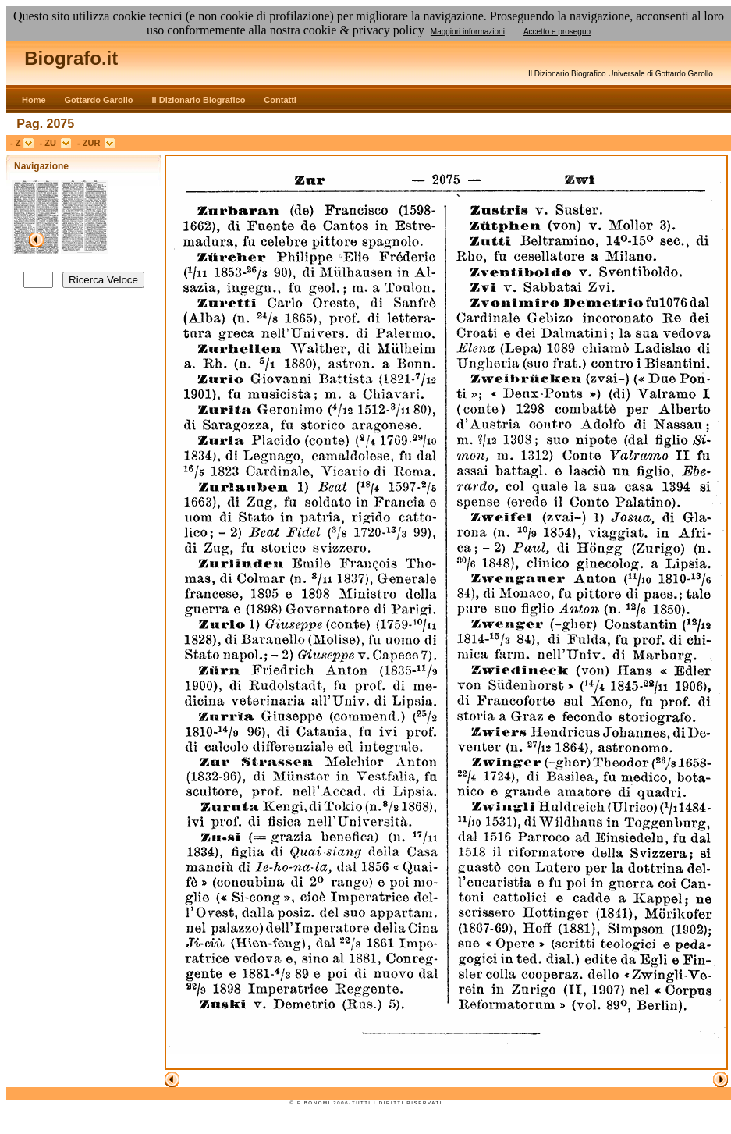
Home (34, 100)
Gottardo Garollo (99, 100)
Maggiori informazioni (468, 31)
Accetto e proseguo (557, 31)
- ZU (51, 143)
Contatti (280, 100)
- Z (16, 143)
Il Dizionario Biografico (199, 100)
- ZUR (91, 143)
